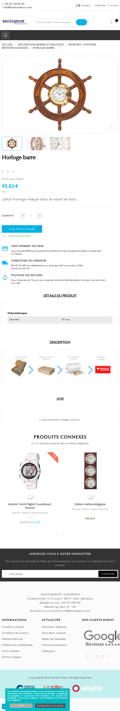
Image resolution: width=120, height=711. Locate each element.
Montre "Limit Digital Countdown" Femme (30, 506)
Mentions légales (11, 657)
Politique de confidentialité (17, 645)
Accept (21, 705)
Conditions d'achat (13, 627)
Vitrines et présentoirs (54, 645)
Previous (57, 533)
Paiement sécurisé (12, 639)
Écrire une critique (12, 178)
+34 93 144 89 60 (14, 3)
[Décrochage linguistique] (83, 5)
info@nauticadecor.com (18, 7)
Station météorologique (90, 504)
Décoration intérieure (54, 627)
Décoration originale (54, 633)
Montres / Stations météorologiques (30, 513)
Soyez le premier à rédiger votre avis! (60, 419)
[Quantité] (31, 215)
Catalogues (48, 651)
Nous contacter (11, 651)
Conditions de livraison (15, 633)
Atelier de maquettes (54, 639)
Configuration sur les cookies (50, 705)
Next (62, 533)
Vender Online (59, 677)
